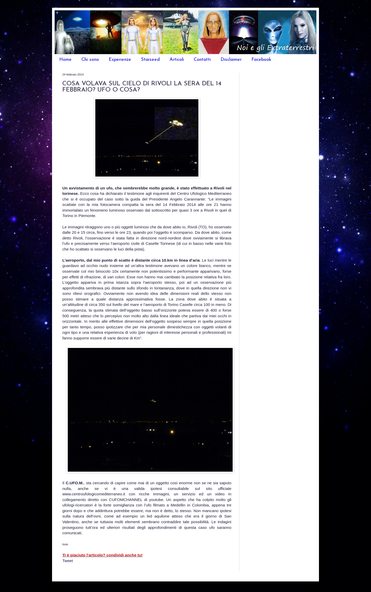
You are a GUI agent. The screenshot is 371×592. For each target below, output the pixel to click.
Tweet (67, 560)
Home (65, 59)
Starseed (150, 59)
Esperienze (120, 59)
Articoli (177, 59)
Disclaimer (231, 59)
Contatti (202, 59)
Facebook (261, 59)
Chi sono (90, 59)
